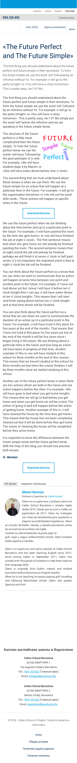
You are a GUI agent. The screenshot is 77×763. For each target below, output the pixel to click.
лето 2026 (32, 27)
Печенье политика (39, 756)
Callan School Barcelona (10, 27)
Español (37, 11)
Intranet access (66, 17)
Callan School (55, 496)
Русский (70, 11)
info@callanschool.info (42, 676)
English (58, 11)
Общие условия (38, 742)
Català (48, 11)
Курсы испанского (55, 27)
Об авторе (10, 483)
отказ (38, 735)
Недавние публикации (33, 483)
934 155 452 (11, 17)
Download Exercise (38, 213)
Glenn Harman (33, 492)
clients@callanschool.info (42, 704)
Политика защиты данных (38, 749)
